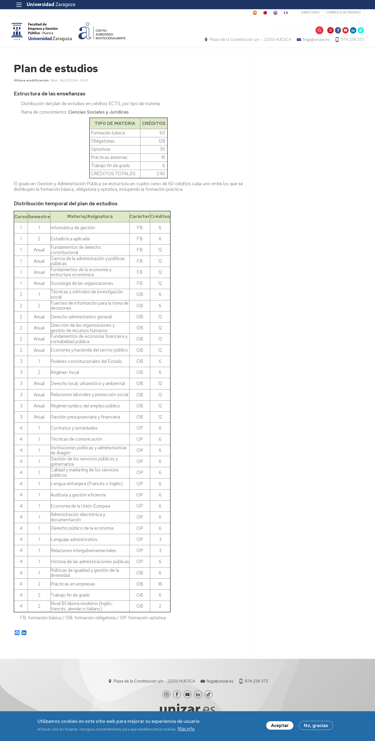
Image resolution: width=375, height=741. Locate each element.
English (260, 12)
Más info (186, 730)
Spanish (199, 12)
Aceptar (280, 726)
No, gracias (316, 726)
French (281, 12)
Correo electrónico (340, 12)
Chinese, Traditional (230, 12)
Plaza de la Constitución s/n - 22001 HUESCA (248, 41)
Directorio (307, 12)
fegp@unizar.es (313, 41)
